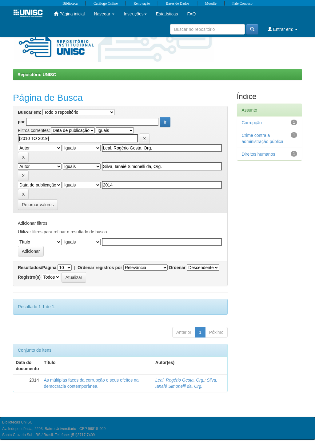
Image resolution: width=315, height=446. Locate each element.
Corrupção (252, 122)
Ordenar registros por (100, 267)
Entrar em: (282, 29)
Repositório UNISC (37, 74)
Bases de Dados (177, 3)
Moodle (210, 3)
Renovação (142, 3)
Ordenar (177, 267)
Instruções (135, 13)
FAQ (191, 13)
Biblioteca (70, 3)
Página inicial (69, 13)
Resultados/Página (37, 267)
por (21, 121)
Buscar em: (29, 112)
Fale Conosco (242, 3)
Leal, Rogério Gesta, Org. (180, 380)
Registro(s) (29, 277)
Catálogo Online (106, 3)
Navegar (104, 13)
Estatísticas (167, 13)
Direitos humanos (258, 154)
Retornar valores (38, 204)
